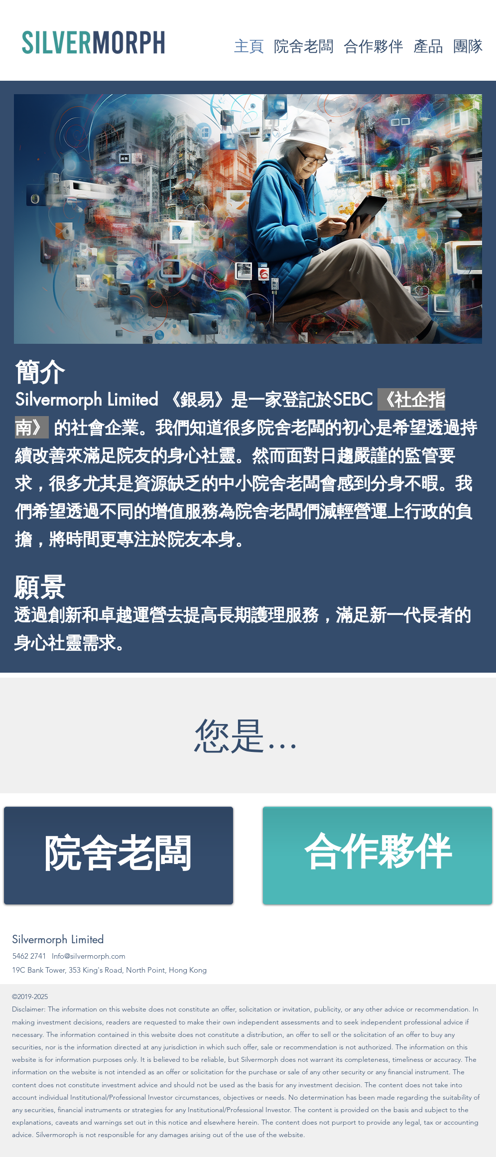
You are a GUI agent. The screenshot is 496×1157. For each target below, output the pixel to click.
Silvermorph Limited (58, 939)
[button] (428, 46)
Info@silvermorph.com (88, 956)
